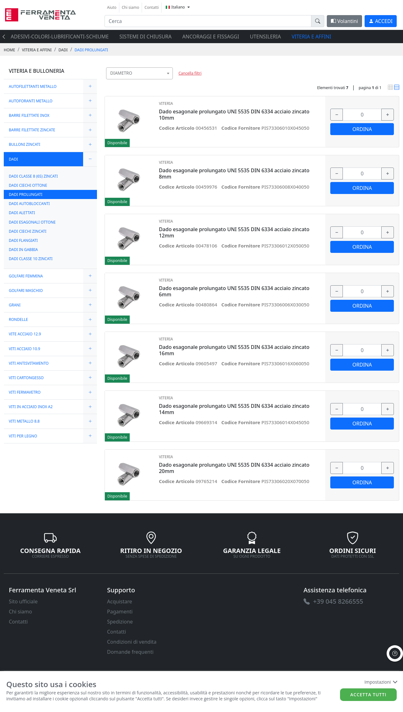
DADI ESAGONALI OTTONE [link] (32, 222)
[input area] (208, 21)
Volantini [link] (344, 21)
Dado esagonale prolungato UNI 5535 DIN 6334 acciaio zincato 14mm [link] (234, 409)
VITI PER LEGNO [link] (23, 436)
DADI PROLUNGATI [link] (91, 50)
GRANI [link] (14, 305)
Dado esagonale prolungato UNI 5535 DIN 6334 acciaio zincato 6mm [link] (234, 291)
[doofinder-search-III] (317, 21)
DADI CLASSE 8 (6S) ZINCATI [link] (33, 176)
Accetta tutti (368, 695)
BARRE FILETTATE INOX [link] (29, 115)
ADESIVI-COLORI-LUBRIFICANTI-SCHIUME (60, 36)
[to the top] (394, 653)
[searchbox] (169, 81)
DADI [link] (63, 50)
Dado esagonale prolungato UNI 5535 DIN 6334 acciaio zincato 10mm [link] (234, 115)
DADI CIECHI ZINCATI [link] (27, 231)
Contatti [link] (152, 7)
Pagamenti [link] (120, 611)
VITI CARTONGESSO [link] (26, 377)
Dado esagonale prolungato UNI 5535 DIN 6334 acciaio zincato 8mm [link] (234, 173)
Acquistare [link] (119, 601)
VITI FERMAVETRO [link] (25, 392)
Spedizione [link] (120, 621)
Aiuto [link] (111, 7)
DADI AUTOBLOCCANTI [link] (29, 203)
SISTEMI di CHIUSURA (145, 36)
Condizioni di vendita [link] (131, 641)
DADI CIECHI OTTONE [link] (28, 185)
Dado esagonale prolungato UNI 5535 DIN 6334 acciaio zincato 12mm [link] (234, 232)
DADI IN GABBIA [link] (23, 249)
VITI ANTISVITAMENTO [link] (29, 363)
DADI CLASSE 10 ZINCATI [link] (31, 258)
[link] (40, 14)
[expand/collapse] (90, 86)
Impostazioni (380, 682)
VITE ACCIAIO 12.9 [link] (25, 334)
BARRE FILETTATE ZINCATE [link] (32, 130)
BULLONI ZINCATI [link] (24, 144)
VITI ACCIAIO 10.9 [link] (24, 348)
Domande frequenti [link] (130, 651)
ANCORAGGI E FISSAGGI (210, 36)
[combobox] (139, 73)
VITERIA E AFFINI (311, 36)
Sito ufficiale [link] (23, 601)
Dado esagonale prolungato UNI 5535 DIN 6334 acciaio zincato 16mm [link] (234, 350)
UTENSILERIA (265, 36)
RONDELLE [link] (18, 319)
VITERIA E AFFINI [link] (37, 50)
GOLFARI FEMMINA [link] (26, 276)
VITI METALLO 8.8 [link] (24, 421)
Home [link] (9, 50)
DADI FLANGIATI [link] (23, 240)
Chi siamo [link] (130, 7)
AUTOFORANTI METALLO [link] (31, 101)
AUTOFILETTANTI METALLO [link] (33, 86)
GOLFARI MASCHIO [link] (26, 290)
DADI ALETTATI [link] (22, 212)
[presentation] (5, 36)
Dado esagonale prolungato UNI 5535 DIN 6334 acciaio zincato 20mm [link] (234, 468)
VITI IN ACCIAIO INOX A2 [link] (31, 406)
